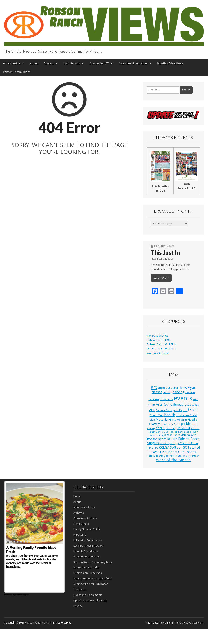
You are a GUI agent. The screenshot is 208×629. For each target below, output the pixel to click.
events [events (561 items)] (183, 398)
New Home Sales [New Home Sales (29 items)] (170, 424)
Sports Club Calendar (86, 567)
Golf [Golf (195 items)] (192, 409)
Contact (49, 63)
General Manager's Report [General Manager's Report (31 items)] (171, 410)
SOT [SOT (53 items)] (186, 447)
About (34, 63)
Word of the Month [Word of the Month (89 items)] (173, 459)
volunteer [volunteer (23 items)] (193, 455)
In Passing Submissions (87, 540)
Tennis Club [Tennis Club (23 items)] (162, 455)
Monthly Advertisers (170, 63)
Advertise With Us (157, 335)
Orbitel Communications (161, 348)
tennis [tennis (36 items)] (151, 455)
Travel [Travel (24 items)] (172, 455)
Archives (78, 513)
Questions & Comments (87, 595)
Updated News (164, 246)
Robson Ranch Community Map (92, 562)
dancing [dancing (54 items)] (178, 392)
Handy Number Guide (86, 529)
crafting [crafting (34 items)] (167, 392)
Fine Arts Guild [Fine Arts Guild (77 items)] (160, 404)
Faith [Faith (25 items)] (195, 399)
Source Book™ (99, 63)
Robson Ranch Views (37, 622)
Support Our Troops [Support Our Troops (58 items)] (180, 451)
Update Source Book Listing (90, 600)
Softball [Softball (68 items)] (176, 447)
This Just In (165, 252)
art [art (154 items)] (154, 387)
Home (77, 496)
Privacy (77, 606)
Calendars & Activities (133, 63)
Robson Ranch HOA (159, 340)
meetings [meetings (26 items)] (182, 419)
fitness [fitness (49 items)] (178, 404)
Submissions (72, 63)
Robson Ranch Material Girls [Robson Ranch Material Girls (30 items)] (180, 435)
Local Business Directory (88, 545)
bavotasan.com (194, 622)
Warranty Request (158, 353)
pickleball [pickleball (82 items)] (189, 423)
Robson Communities (16, 72)
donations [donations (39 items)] (166, 399)
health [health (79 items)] (169, 414)
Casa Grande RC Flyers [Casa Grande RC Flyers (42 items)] (181, 388)
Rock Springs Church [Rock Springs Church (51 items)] (175, 443)
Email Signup (81, 524)
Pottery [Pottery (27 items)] (151, 428)
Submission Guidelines (87, 573)
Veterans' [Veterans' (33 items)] (182, 455)
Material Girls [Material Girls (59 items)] (166, 419)
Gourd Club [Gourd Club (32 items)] (157, 415)
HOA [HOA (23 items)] (178, 415)
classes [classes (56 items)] (157, 392)
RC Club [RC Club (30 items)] (160, 428)
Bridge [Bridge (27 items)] (161, 387)
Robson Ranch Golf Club (161, 344)
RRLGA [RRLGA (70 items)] (164, 447)
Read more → (161, 277)
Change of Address (85, 518)
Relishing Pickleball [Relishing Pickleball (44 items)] (178, 428)
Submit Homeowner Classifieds (92, 578)
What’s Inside (11, 63)
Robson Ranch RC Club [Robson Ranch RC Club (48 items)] (162, 439)
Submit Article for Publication (90, 584)
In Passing (79, 534)
